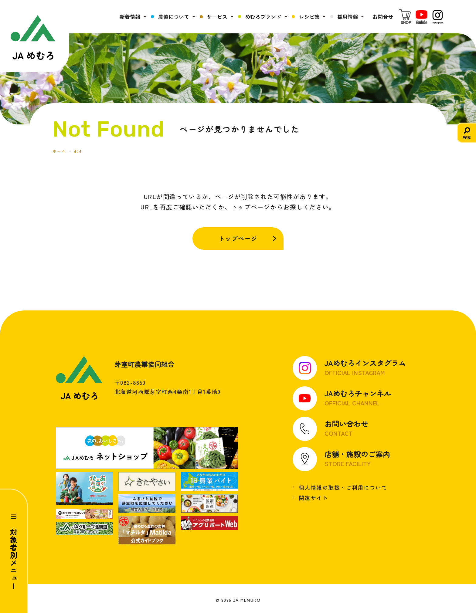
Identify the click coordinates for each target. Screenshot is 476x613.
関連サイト (313, 498)
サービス (217, 16)
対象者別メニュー (13, 559)
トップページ (238, 238)
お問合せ (382, 16)
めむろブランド (263, 16)
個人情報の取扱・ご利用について (343, 487)
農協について (173, 16)
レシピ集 (309, 16)
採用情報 (347, 16)
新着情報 (130, 16)
